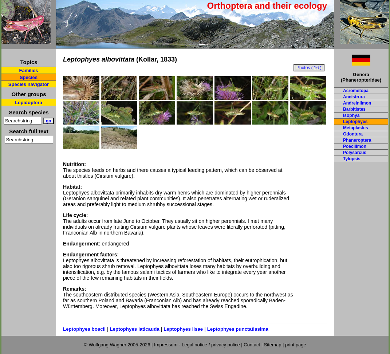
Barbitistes (354, 109)
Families (28, 70)
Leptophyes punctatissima (237, 329)
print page (295, 344)
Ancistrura (354, 96)
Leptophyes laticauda (134, 329)
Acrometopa (356, 90)
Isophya (351, 115)
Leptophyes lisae (183, 329)
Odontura (353, 134)
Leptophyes (355, 121)
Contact (252, 344)
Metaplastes (355, 127)
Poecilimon (354, 146)
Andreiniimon (357, 103)
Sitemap (272, 344)
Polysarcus (354, 152)
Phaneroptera (357, 140)
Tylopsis (352, 158)
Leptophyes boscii (84, 329)
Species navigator (28, 84)
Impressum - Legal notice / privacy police (197, 344)
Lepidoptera (28, 102)
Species (29, 77)
